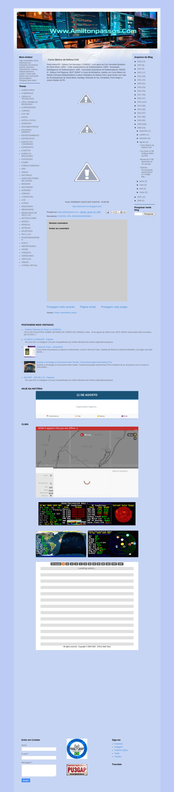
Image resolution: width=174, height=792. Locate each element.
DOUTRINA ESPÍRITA (26, 131)
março (142, 192)
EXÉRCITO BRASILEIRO (27, 155)
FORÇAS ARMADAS (30, 166)
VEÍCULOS (26, 259)
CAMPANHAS (27, 93)
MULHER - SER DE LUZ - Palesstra (39, 377)
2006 (139, 201)
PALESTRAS (27, 231)
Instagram (118, 747)
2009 (139, 124)
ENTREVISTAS (28, 139)
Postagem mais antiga (114, 306)
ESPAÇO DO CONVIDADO (27, 143)
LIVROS (25, 203)
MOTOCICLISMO (29, 218)
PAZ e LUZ (26, 234)
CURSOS (62, 216)
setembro (143, 138)
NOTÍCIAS (26, 228)
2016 (139, 98)
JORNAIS (26, 193)
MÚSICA (25, 221)
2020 (139, 83)
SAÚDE (25, 249)
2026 (139, 61)
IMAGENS (26, 184)
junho (142, 181)
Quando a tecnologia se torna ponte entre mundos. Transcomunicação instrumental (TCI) (74, 362)
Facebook (118, 744)
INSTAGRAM (27, 187)
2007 (139, 197)
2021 (139, 80)
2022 (139, 76)
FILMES (25, 162)
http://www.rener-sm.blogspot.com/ (87, 206)
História (25, 172)
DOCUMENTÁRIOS (30, 127)
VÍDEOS (25, 262)
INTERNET (26, 190)
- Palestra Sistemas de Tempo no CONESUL (43, 329)
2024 (139, 69)
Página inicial (88, 306)
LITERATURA (27, 197)
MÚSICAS (26, 225)
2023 (139, 72)
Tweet (116, 753)
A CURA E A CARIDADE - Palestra (38, 339)
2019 (139, 87)
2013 (139, 109)
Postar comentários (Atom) (65, 313)
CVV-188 (25, 114)
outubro (142, 135)
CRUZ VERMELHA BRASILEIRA (30, 103)
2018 (139, 91)
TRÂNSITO (26, 253)
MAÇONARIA (27, 206)
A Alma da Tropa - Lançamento (50, 347)
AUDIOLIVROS (28, 90)
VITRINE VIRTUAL (30, 265)
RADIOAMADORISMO (81, 216)
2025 (139, 65)
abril (141, 189)
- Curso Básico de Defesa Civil (146, 146)
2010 (139, 120)
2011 (139, 117)
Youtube (117, 756)
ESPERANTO (27, 147)
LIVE (24, 200)
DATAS (25, 117)
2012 (139, 113)
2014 (139, 106)
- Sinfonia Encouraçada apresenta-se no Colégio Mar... (146, 172)
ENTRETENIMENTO (30, 135)
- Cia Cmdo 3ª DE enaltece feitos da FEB (146, 153)
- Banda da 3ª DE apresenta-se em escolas (146, 161)
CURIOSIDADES (29, 107)
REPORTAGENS (29, 246)
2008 (139, 128)
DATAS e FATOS (29, 120)
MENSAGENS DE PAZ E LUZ (29, 214)
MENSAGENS (28, 210)
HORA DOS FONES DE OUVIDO (30, 179)
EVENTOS (26, 150)
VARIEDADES (28, 256)
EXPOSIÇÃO (27, 159)
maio (141, 185)
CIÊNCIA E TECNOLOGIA (28, 98)
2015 (139, 102)
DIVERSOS (26, 123)
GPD (69, 216)
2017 (139, 95)
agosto (142, 142)
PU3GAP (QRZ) (121, 750)
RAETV (25, 243)
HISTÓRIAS (27, 175)
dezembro (143, 131)
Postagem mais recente (61, 306)
